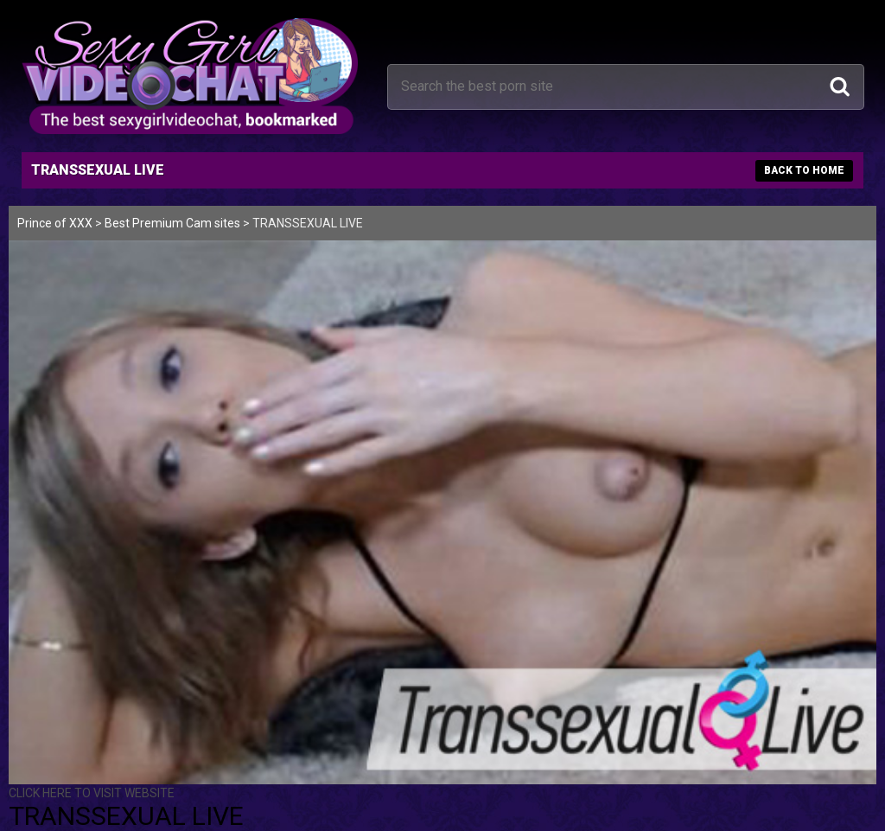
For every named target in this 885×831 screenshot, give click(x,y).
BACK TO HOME (804, 170)
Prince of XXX (54, 223)
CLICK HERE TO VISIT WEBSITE (92, 793)
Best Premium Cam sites (172, 223)
